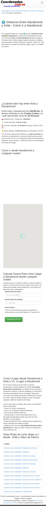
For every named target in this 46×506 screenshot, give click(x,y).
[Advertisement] (23, 75)
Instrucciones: (10, 307)
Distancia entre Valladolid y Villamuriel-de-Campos (21, 460)
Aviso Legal (38, 500)
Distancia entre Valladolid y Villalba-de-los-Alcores (20, 448)
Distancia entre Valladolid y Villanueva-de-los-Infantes (22, 483)
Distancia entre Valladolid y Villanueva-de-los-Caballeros (23, 480)
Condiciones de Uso (9, 503)
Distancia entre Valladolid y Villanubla (16, 468)
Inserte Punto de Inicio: (13, 291)
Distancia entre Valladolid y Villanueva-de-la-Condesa (22, 476)
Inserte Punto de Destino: (14, 299)
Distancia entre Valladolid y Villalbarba (17, 452)
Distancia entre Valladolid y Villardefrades (18, 491)
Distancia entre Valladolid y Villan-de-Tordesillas (20, 464)
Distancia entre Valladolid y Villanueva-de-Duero (20, 472)
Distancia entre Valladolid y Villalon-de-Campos (20, 456)
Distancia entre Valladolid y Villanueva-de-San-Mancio (22, 487)
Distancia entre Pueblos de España (16, 11)
